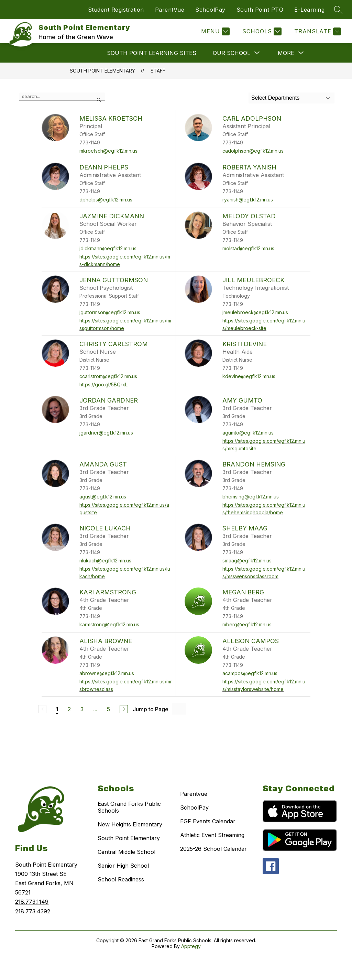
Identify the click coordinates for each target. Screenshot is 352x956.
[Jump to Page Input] (179, 709)
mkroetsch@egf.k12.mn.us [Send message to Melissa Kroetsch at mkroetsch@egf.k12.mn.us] (108, 151)
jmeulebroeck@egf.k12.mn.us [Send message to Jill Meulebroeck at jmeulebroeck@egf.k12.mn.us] (255, 312)
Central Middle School (126, 851)
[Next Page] (124, 709)
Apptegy (191, 946)
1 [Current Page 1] (57, 709)
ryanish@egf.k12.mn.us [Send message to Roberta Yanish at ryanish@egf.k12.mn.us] (247, 199)
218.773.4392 (32, 911)
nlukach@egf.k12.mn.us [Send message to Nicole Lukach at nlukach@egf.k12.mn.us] (105, 560)
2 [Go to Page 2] (69, 709)
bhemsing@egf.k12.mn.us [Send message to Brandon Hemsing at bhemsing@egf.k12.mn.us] (250, 496)
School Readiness (121, 879)
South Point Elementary (102, 71)
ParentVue (170, 9)
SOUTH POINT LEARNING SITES (151, 53)
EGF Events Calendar (207, 821)
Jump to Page (150, 709)
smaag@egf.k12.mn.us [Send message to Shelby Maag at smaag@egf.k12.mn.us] (247, 560)
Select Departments (275, 98)
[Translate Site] (317, 31)
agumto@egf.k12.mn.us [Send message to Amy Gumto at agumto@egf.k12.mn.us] (248, 433)
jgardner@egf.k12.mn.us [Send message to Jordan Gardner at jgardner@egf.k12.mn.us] (106, 433)
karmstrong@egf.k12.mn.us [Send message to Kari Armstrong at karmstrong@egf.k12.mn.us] (109, 624)
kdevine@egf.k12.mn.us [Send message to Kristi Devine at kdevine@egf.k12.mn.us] (248, 376)
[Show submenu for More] (286, 53)
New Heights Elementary (130, 824)
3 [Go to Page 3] (82, 709)
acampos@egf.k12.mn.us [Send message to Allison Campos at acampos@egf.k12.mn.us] (249, 673)
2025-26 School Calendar (213, 848)
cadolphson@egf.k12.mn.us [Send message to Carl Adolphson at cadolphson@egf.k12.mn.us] (253, 151)
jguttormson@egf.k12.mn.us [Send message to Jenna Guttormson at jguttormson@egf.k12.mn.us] (109, 312)
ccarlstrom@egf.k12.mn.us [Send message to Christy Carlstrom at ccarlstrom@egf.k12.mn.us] (108, 376)
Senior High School (123, 865)
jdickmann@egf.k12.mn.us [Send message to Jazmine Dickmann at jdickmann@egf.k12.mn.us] (107, 248)
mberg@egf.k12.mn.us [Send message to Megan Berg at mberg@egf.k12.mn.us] (247, 624)
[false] (62, 96)
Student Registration (116, 9)
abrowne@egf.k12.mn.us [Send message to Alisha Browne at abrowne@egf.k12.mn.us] (106, 673)
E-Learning (309, 9)
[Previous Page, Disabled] (42, 709)
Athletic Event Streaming (212, 835)
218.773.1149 (31, 901)
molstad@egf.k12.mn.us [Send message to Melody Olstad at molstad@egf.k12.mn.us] (248, 248)
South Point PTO (260, 9)
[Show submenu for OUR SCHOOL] (231, 53)
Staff (158, 71)
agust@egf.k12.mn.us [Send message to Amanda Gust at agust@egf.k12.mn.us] (102, 496)
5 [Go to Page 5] (108, 709)
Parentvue (193, 793)
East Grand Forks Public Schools (129, 807)
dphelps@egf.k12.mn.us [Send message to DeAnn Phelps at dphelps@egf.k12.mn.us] (105, 199)
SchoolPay (210, 9)
